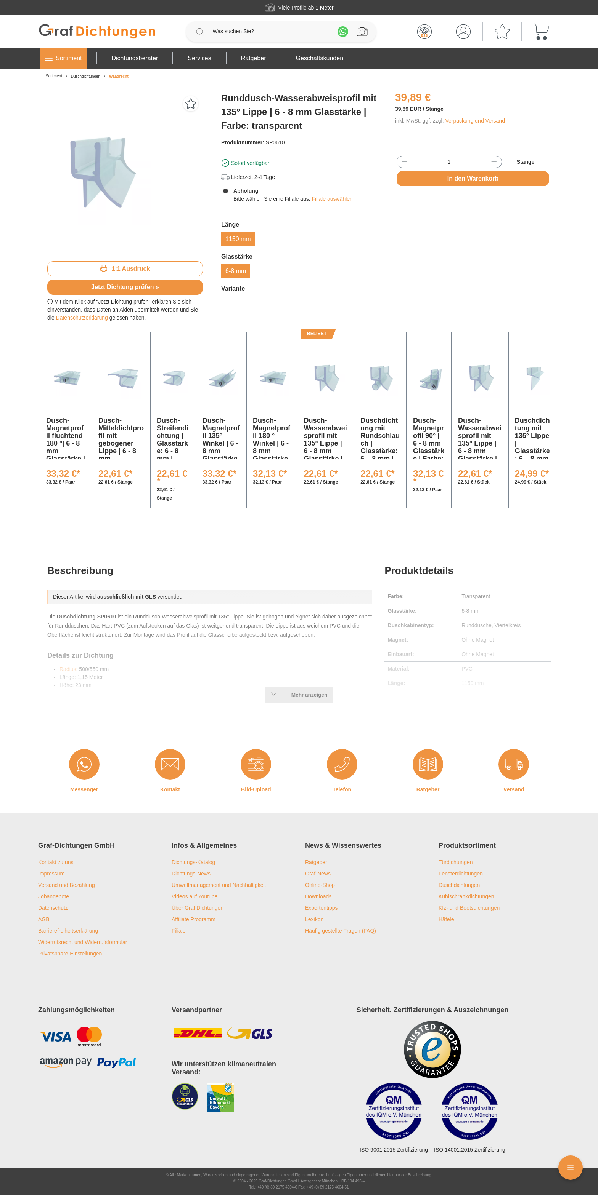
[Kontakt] (170, 764)
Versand (513, 789)
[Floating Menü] (570, 1167)
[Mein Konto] (463, 31)
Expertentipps (321, 908)
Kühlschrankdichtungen (466, 896)
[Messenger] (84, 764)
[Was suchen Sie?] (271, 31)
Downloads (318, 896)
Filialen (180, 931)
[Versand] (513, 764)
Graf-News (318, 874)
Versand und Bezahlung (66, 885)
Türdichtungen (456, 862)
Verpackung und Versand (475, 121)
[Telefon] (342, 764)
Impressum (51, 874)
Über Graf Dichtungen (197, 908)
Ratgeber (428, 789)
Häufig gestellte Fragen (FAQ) (340, 931)
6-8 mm (235, 271)
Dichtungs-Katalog (193, 862)
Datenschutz (53, 908)
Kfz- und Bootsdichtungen (469, 908)
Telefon (342, 789)
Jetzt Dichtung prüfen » (125, 287)
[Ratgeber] (428, 764)
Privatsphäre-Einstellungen (70, 954)
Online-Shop (320, 885)
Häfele (446, 919)
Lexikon (314, 919)
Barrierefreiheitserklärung (68, 931)
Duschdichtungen (459, 885)
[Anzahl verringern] (404, 162)
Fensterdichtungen (461, 874)
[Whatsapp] (343, 31)
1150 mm (238, 239)
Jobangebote (53, 896)
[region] (125, 173)
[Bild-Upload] (256, 764)
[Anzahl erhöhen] (494, 162)
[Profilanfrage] (362, 32)
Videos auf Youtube (194, 896)
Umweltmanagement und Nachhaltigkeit (219, 885)
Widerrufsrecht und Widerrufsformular (82, 942)
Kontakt (170, 789)
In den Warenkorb (473, 178)
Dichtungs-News (191, 874)
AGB (44, 919)
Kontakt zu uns (56, 862)
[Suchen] (200, 32)
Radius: (68, 669)
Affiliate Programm (193, 919)
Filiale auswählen (332, 199)
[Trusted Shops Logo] (432, 1049)
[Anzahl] (449, 162)
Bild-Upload (256, 789)
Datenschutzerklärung (82, 318)
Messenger (84, 789)
